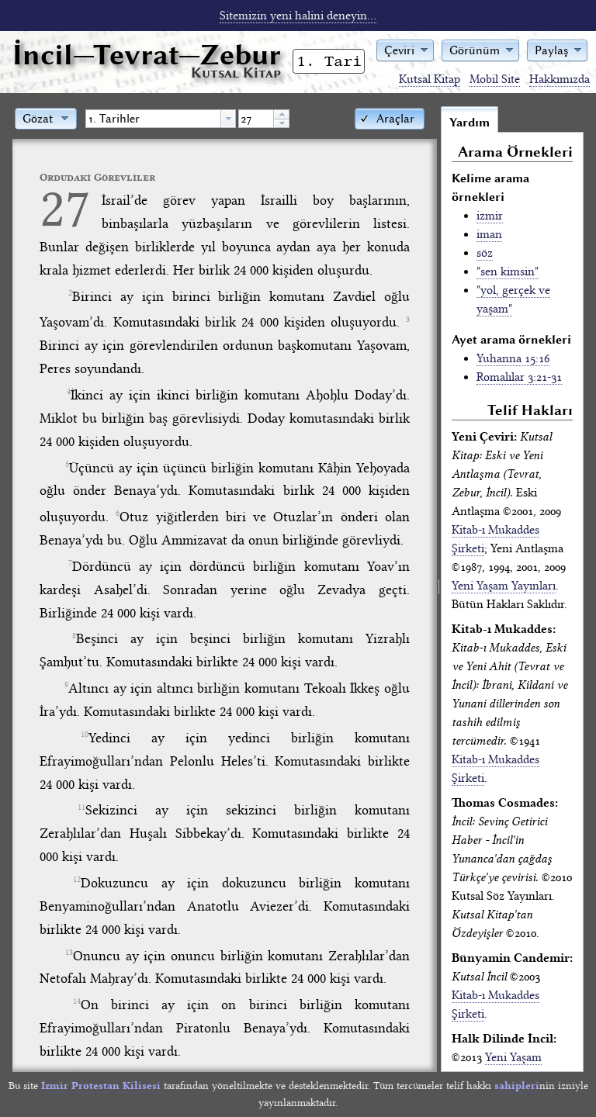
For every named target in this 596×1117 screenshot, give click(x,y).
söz (484, 253)
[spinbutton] (256, 118)
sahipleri (516, 1085)
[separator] (439, 588)
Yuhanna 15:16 (512, 358)
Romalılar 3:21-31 (519, 377)
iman (489, 234)
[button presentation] (228, 118)
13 (69, 952)
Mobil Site (495, 79)
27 (65, 208)
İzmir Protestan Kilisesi (101, 1085)
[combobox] (160, 118)
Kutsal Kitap (429, 79)
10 (84, 734)
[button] (405, 49)
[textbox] (153, 118)
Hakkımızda (559, 79)
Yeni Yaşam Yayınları (504, 586)
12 (77, 879)
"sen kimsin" (507, 271)
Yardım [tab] (469, 123)
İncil (146, 54)
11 (81, 807)
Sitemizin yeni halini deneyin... (298, 15)
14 (77, 1001)
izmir (489, 216)
